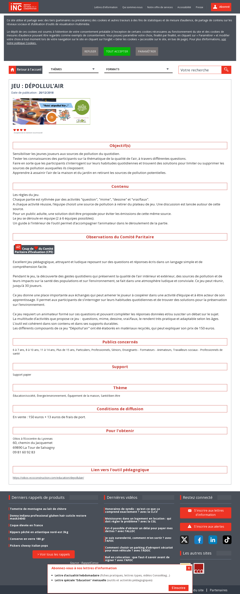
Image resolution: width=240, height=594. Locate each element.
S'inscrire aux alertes (209, 526)
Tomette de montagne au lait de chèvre (38, 509)
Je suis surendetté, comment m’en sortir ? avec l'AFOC (138, 539)
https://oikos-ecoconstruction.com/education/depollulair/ (48, 477)
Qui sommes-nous (132, 7)
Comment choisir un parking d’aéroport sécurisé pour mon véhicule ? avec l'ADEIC (139, 549)
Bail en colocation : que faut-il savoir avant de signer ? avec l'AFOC (137, 558)
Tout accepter (117, 51)
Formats (112, 69)
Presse (199, 7)
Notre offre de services (160, 7)
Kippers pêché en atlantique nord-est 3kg (39, 532)
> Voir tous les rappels (53, 554)
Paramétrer (147, 51)
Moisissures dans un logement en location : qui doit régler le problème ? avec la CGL (138, 520)
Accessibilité (184, 7)
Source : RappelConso (84, 563)
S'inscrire (178, 588)
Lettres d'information (105, 7)
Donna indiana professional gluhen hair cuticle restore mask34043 (48, 517)
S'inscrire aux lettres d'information (209, 512)
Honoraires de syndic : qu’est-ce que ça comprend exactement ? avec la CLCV (132, 510)
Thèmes (56, 69)
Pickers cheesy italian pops (29, 545)
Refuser (90, 51)
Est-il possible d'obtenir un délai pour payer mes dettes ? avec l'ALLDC (139, 529)
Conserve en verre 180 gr (27, 539)
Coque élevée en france (26, 525)
